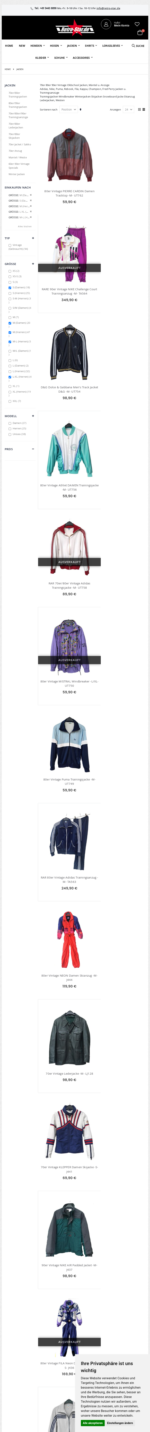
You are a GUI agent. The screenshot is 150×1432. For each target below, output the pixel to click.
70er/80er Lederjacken (16, 125)
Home (8, 69)
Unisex (20, 434)
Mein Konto (60, 1338)
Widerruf (128, 1348)
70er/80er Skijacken (14, 136)
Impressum (130, 1338)
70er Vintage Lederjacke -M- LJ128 (120, 583)
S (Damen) (22, 287)
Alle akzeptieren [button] (93, 1423)
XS (16, 271)
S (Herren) (22, 293)
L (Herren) (22, 371)
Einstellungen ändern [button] (120, 1423)
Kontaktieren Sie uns (107, 1345)
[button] (137, 24)
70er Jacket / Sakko (20, 144)
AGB (125, 1343)
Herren (20, 428)
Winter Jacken (17, 174)
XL (16, 386)
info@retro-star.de (108, 8)
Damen (20, 423)
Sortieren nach (48, 109)
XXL (17, 401)
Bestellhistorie (61, 1343)
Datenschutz (130, 1353)
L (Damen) (21, 365)
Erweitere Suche (62, 1353)
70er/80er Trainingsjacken (18, 94)
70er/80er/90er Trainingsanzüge (18, 115)
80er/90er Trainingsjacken (18, 105)
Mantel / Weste (18, 157)
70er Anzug (15, 151)
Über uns (105, 1338)
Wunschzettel (61, 1348)
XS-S (18, 276)
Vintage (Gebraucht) (19, 247)
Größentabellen (109, 1352)
